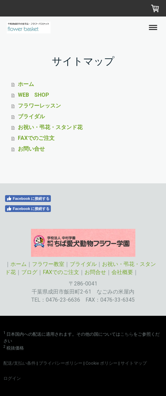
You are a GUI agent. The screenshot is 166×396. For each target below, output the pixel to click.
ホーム (26, 84)
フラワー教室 (48, 264)
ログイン (12, 378)
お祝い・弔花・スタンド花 (50, 127)
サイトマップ (134, 363)
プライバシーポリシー (60, 363)
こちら (126, 334)
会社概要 (122, 272)
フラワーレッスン (39, 105)
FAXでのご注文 (36, 138)
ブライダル (31, 116)
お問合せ (95, 272)
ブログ (29, 272)
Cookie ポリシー (102, 363)
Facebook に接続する (27, 198)
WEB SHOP (33, 95)
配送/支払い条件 (19, 363)
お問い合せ (31, 149)
